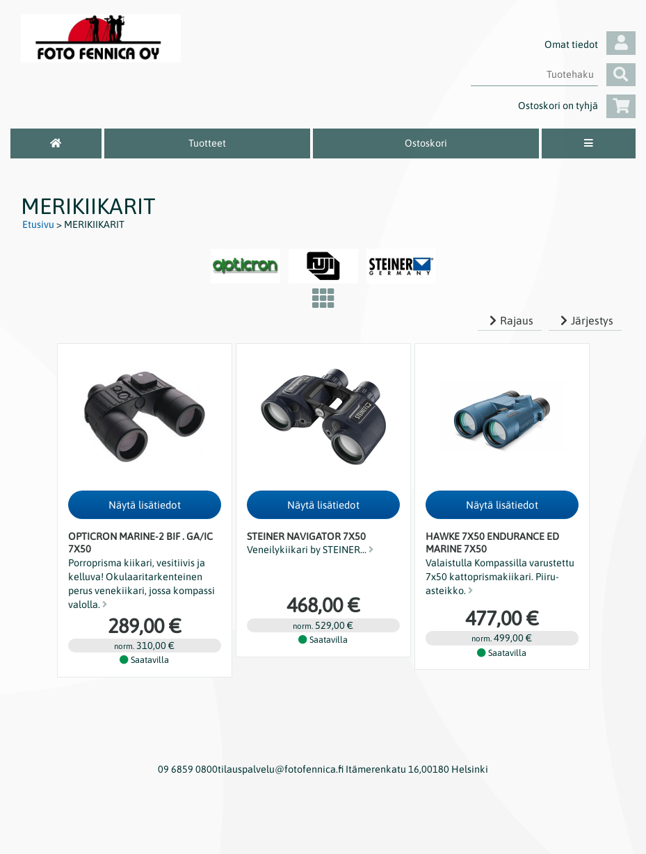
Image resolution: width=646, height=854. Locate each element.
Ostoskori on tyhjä (577, 105)
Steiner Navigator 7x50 (306, 536)
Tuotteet (207, 143)
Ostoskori (426, 143)
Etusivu (38, 224)
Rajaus (509, 320)
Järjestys (585, 320)
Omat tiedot (590, 44)
